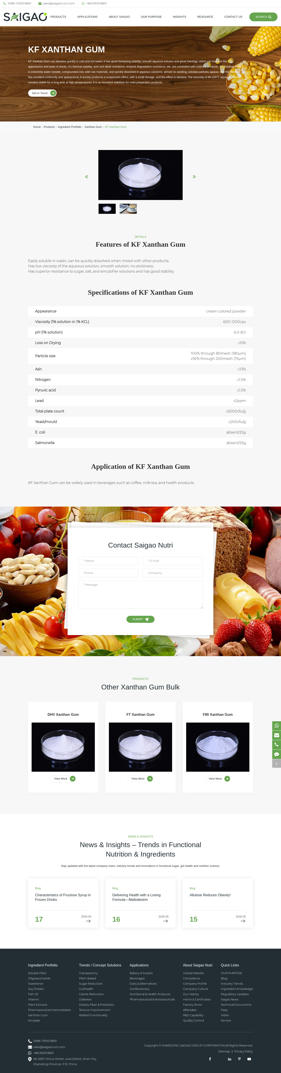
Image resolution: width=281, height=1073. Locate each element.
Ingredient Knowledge (237, 989)
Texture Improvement (94, 1010)
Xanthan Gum (93, 127)
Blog (224, 978)
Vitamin (33, 999)
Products (58, 16)
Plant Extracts (37, 1004)
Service (226, 1020)
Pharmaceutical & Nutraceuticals (152, 999)
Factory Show (192, 1004)
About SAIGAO (119, 16)
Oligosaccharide (39, 978)
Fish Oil (33, 994)
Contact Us (233, 16)
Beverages (137, 978)
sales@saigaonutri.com (56, 3)
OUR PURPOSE (151, 16)
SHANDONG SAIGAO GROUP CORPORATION (193, 1045)
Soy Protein (36, 989)
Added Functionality (93, 1015)
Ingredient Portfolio (69, 127)
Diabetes (85, 999)
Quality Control (193, 1020)
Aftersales (189, 1010)
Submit (140, 619)
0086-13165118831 (17, 3)
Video (225, 1015)
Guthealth (86, 989)
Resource (205, 16)
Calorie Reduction (91, 994)
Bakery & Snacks (141, 973)
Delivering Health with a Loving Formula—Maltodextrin (136, 897)
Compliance (191, 978)
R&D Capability (193, 1015)
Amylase (34, 1020)
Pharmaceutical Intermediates (49, 1010)
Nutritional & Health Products (150, 994)
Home (37, 127)
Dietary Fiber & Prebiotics (96, 1004)
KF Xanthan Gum (116, 127)
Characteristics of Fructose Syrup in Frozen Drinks (63, 897)
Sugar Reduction (91, 983)
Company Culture (195, 989)
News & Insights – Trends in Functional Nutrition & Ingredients (140, 849)
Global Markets (193, 973)
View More (65, 779)
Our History (191, 994)
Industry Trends (232, 983)
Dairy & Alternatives (143, 983)
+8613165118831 (94, 3)
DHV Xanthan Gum (63, 714)
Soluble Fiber (37, 973)
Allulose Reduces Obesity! (210, 895)
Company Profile (195, 983)
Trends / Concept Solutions (100, 965)
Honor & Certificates (197, 999)
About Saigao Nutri (198, 965)
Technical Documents (236, 1004)
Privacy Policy (243, 1051)
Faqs (224, 1010)
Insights (179, 16)
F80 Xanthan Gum (218, 714)
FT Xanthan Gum (140, 714)
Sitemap (224, 1051)
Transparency (88, 973)
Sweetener (35, 983)
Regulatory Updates (235, 994)
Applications (87, 16)
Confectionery (140, 989)
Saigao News (229, 999)
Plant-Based (87, 978)
